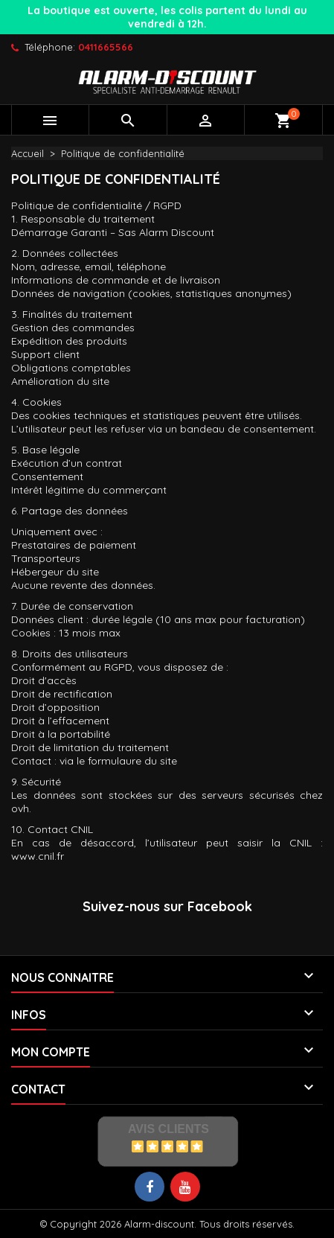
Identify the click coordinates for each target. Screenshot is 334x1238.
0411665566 (105, 47)
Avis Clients (168, 1129)
